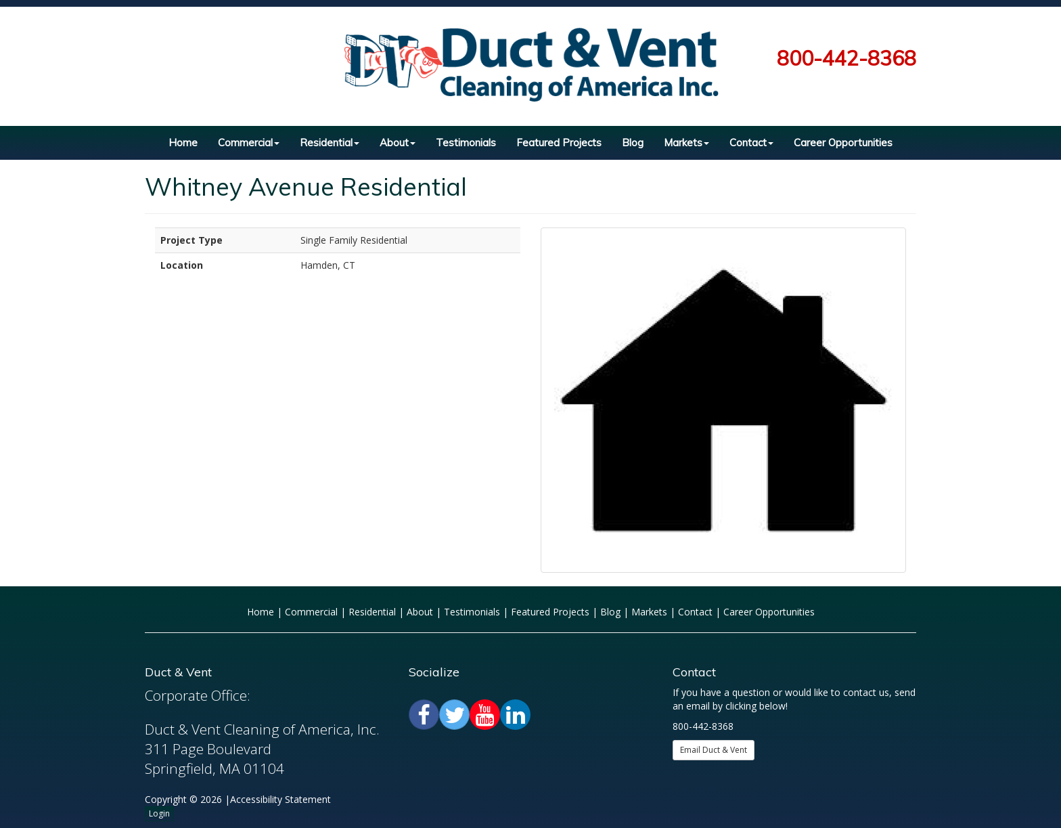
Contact (751, 142)
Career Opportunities (843, 142)
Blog (633, 142)
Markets (686, 142)
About (397, 142)
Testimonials (466, 142)
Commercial (248, 142)
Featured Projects (559, 142)
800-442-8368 (846, 58)
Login (159, 813)
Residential (329, 142)
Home (183, 142)
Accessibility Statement (280, 799)
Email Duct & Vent (713, 750)
